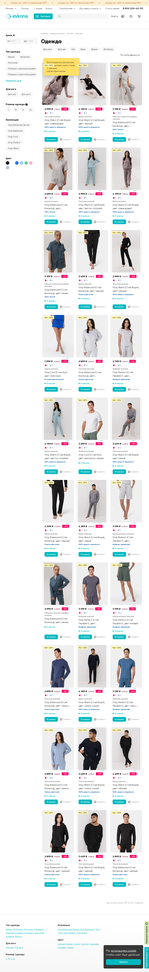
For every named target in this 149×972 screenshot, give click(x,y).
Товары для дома (57, 33)
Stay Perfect (14, 142)
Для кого (11, 89)
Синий (76, 944)
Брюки (11, 57)
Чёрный (61, 944)
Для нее (12, 94)
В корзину (51, 139)
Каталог (43, 16)
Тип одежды (13, 51)
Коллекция (12, 119)
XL (31, 110)
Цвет (9, 158)
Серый (70, 947)
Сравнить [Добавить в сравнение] (65, 139)
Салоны (25, 8)
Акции (37, 8)
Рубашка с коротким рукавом (22, 74)
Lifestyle (69, 33)
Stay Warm (13, 148)
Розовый (62, 947)
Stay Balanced (15, 131)
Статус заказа (112, 8)
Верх (83, 49)
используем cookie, (124, 950)
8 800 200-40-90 (133, 8)
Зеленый (94, 944)
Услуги (49, 8)
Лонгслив (12, 63)
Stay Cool (13, 136)
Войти (114, 16)
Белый (69, 944)
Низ (73, 49)
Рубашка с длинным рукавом (22, 68)
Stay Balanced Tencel (18, 125)
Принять (123, 962)
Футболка (25, 57)
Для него (26, 94)
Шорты (18, 936)
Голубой (85, 944)
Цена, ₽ (10, 35)
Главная (44, 33)
